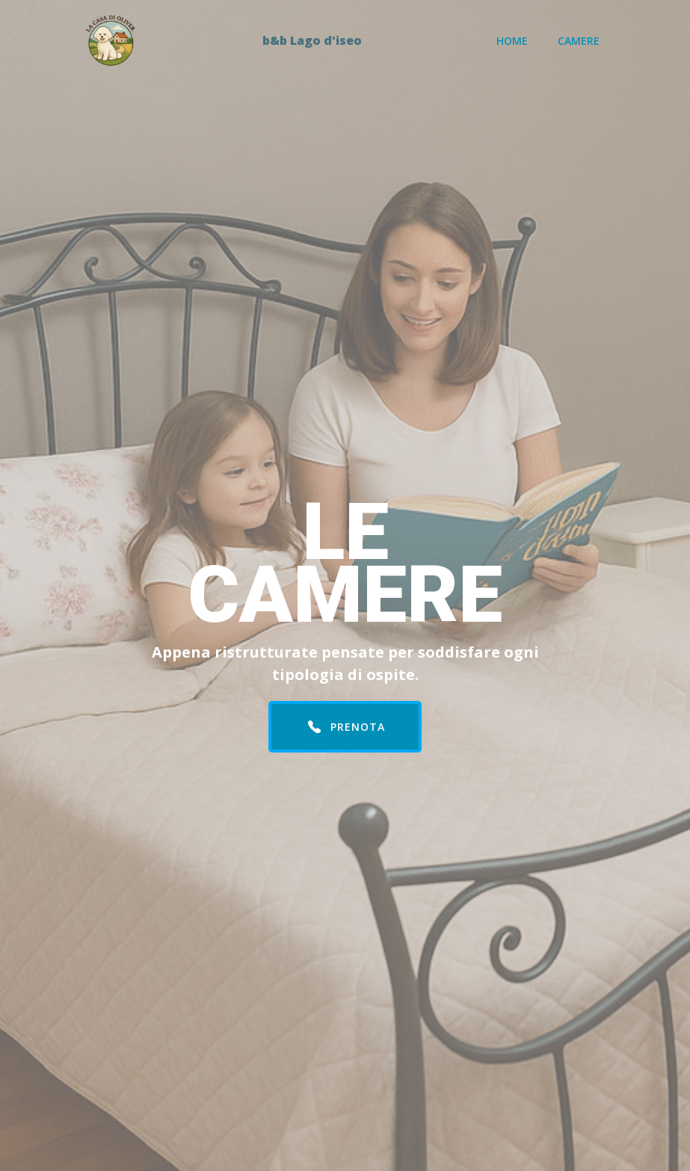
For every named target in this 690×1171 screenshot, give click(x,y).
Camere (579, 41)
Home (512, 41)
